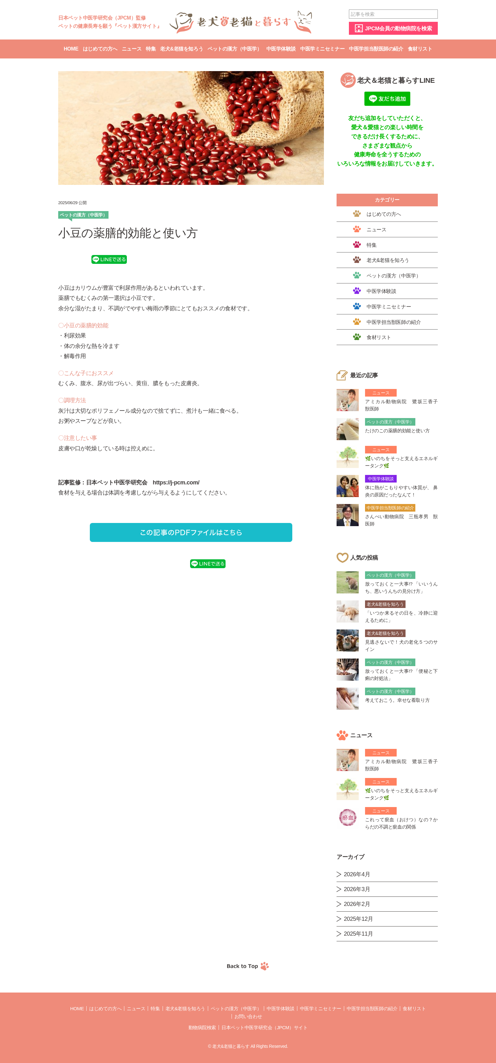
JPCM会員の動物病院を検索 (398, 29)
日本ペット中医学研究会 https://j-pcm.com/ (142, 482)
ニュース (131, 49)
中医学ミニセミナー (322, 49)
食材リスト (420, 49)
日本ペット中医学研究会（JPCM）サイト (264, 1027)
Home (71, 49)
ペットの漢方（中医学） (235, 49)
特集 (151, 49)
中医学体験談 (281, 49)
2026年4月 (357, 874)
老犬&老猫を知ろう (181, 49)
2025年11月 (358, 934)
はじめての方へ (100, 49)
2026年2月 (357, 904)
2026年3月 (357, 889)
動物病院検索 (202, 1027)
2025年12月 (358, 919)
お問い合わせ (248, 1016)
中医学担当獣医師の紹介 (376, 49)
